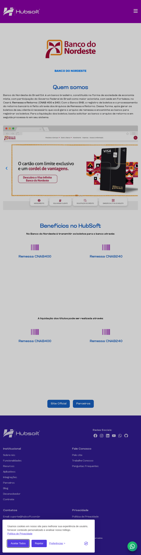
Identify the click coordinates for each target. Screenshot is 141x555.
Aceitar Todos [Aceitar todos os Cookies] (18, 543)
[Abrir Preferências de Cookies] (57, 543)
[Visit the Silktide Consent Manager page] (86, 543)
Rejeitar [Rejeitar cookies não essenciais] (39, 543)
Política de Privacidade (19, 533)
